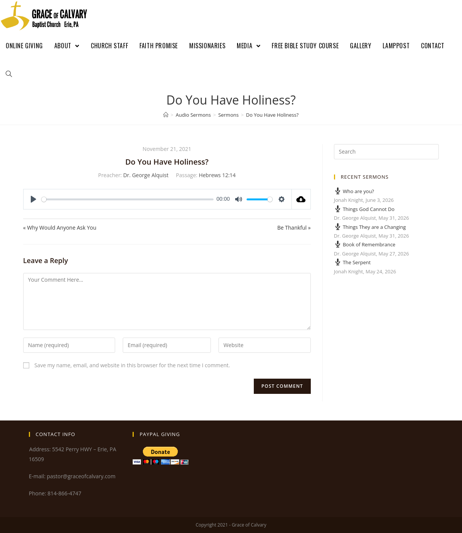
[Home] (165, 114)
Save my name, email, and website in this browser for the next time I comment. (132, 365)
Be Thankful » (294, 227)
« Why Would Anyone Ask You (60, 227)
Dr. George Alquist (145, 175)
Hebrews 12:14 (217, 175)
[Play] (33, 199)
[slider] (127, 199)
